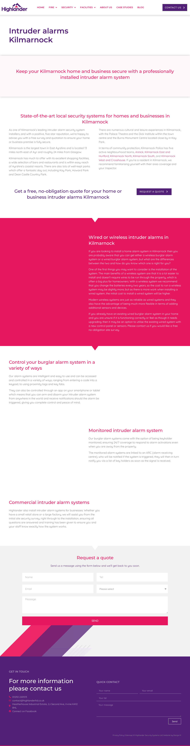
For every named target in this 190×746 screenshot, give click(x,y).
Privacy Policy (118, 735)
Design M (177, 735)
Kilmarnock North (121, 156)
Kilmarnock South (144, 156)
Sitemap (128, 735)
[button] (174, 7)
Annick (139, 152)
